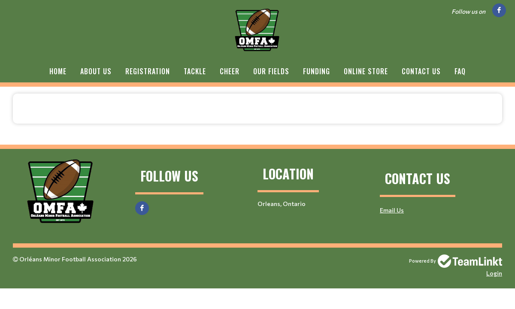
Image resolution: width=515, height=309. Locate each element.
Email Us (392, 210)
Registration (147, 71)
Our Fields (271, 71)
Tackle (195, 71)
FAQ (460, 71)
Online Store (366, 71)
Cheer (229, 71)
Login (494, 273)
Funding (316, 71)
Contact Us (421, 71)
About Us (96, 71)
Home (58, 71)
